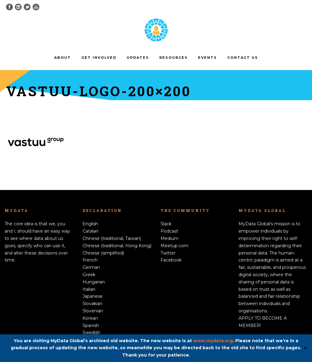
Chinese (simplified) (103, 253)
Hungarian (94, 282)
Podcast (169, 231)
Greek (89, 274)
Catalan (90, 231)
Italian (89, 289)
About (62, 57)
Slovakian (92, 303)
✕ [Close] (305, 348)
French (90, 260)
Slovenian (93, 311)
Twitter (168, 253)
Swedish (91, 332)
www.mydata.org (213, 340)
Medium (170, 238)
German (91, 267)
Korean (90, 318)
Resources (173, 57)
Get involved (98, 57)
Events (207, 57)
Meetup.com (174, 245)
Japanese (93, 296)
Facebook (171, 260)
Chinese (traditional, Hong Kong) (117, 245)
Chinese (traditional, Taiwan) (112, 238)
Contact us (242, 57)
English (90, 224)
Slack (166, 224)
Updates (138, 57)
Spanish (91, 325)
